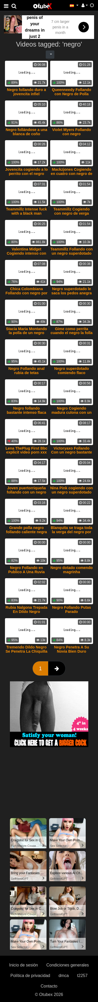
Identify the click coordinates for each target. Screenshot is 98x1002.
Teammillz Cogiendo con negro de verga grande (71, 213)
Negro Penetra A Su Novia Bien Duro (71, 649)
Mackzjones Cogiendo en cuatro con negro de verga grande (71, 173)
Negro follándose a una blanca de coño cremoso (26, 134)
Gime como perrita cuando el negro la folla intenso (71, 333)
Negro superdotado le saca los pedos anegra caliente (71, 293)
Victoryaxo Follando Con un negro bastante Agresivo (71, 452)
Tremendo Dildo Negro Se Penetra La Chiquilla (26, 649)
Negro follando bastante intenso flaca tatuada (26, 412)
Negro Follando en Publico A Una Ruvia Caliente (26, 572)
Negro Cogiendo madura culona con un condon (71, 412)
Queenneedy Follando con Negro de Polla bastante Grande (71, 94)
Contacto (49, 986)
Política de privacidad (30, 975)
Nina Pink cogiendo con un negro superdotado (71, 490)
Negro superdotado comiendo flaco (71, 370)
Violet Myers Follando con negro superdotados (71, 134)
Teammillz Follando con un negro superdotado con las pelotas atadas (71, 253)
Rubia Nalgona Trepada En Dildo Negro (26, 609)
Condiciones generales (67, 965)
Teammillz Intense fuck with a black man (26, 211)
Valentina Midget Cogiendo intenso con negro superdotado (26, 253)
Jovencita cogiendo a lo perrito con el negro (26, 171)
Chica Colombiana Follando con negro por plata (26, 293)
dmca (64, 975)
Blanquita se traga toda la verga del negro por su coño (71, 532)
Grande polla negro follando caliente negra (26, 530)
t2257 (82, 975)
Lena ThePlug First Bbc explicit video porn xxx (26, 450)
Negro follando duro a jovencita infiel (26, 92)
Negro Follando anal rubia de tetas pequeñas (26, 372)
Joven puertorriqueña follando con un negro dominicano (26, 492)
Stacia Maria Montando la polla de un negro (26, 331)
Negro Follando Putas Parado (71, 609)
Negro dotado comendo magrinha (71, 570)
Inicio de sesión (23, 965)
